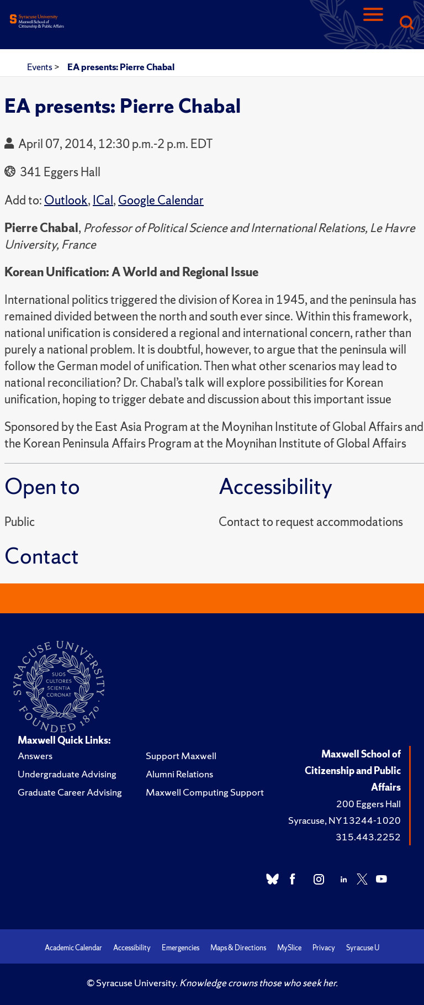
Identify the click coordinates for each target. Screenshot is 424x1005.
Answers (35, 755)
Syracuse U (362, 948)
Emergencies (180, 948)
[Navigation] (373, 23)
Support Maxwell (181, 755)
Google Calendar (161, 200)
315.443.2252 (368, 836)
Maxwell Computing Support (205, 792)
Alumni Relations (179, 773)
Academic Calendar (73, 948)
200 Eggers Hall (368, 803)
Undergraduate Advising (67, 773)
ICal (103, 200)
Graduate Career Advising (70, 792)
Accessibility (132, 948)
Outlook (66, 200)
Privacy (323, 948)
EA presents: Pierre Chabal (120, 67)
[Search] (406, 23)
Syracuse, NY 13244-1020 (344, 820)
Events (40, 67)
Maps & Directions (238, 948)
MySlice (289, 948)
